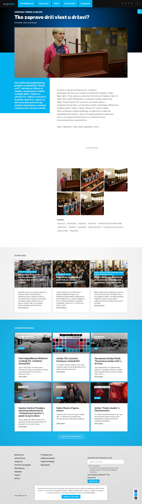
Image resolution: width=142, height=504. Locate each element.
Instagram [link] (132, 3)
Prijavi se (91, 478)
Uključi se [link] (44, 4)
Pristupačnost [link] (46, 455)
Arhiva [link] (17, 479)
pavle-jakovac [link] (62, 227)
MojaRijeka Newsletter (98, 475)
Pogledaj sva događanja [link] (71, 437)
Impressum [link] (45, 465)
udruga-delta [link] (74, 230)
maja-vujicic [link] (82, 223)
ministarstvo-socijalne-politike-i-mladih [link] (110, 223)
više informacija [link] (89, 493)
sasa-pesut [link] (72, 227)
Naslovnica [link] (19, 455)
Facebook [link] (123, 3)
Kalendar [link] (85, 4)
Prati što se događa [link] (22, 465)
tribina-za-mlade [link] (63, 230)
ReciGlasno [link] (70, 4)
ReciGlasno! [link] (19, 468)
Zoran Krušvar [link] (32, 22)
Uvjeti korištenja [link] (47, 461)
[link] (139, 11)
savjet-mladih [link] (82, 227)
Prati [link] (56, 4)
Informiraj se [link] (27, 4)
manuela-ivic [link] (92, 223)
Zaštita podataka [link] (48, 458)
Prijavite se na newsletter (99, 458)
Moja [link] (9, 4)
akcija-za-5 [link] (61, 223)
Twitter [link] (126, 3)
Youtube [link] (129, 3)
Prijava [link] (17, 475)
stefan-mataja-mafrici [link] (95, 227)
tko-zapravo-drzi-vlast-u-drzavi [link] (114, 227)
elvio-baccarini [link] (71, 223)
